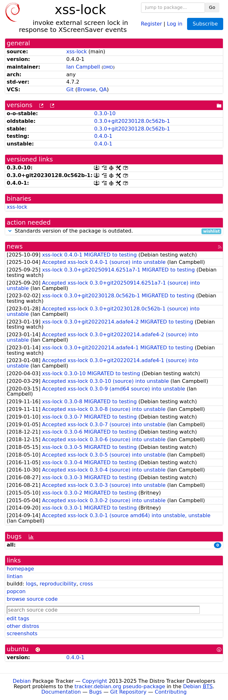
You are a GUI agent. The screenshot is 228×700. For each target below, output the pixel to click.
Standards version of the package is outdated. (114, 231)
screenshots (22, 633)
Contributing (171, 692)
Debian (22, 681)
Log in (174, 23)
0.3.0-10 (104, 113)
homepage (20, 569)
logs (31, 584)
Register (151, 23)
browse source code (32, 599)
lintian (15, 576)
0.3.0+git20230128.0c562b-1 (132, 121)
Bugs (95, 692)
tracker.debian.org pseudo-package (120, 686)
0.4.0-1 (103, 136)
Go (212, 7)
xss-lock (76, 51)
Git (70, 89)
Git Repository (128, 692)
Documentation (61, 692)
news (15, 246)
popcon (16, 591)
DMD (108, 67)
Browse (86, 89)
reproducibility (58, 584)
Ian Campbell (83, 67)
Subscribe (205, 24)
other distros (23, 626)
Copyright (94, 681)
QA (103, 89)
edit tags (18, 618)
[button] (10, 231)
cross (86, 584)
